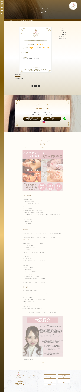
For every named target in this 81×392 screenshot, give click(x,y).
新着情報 (49, 384)
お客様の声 (64, 377)
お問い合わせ (64, 382)
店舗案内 (64, 379)
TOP (50, 375)
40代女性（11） (63, 36)
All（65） (62, 30)
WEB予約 (52, 118)
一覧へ (35, 86)
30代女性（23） (63, 34)
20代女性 (17, 76)
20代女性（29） (63, 32)
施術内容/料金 (64, 375)
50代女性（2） (63, 38)
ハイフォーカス (49, 382)
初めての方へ (50, 379)
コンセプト (50, 377)
